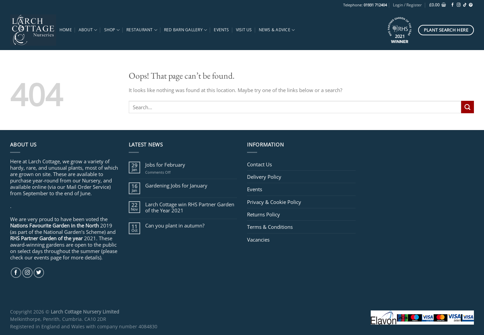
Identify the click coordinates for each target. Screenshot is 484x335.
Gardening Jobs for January (176, 185)
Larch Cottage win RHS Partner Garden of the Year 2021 (189, 207)
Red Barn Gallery (185, 30)
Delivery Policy (264, 176)
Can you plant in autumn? (174, 225)
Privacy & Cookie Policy (274, 202)
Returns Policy (263, 214)
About (88, 30)
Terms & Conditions (270, 226)
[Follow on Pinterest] (471, 5)
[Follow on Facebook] (452, 5)
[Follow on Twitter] (39, 272)
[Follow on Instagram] (458, 5)
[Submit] (467, 107)
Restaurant (141, 30)
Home (65, 30)
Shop (112, 30)
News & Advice (277, 30)
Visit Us (244, 30)
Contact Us (259, 164)
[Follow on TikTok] (465, 5)
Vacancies (258, 239)
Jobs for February (165, 165)
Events (221, 30)
